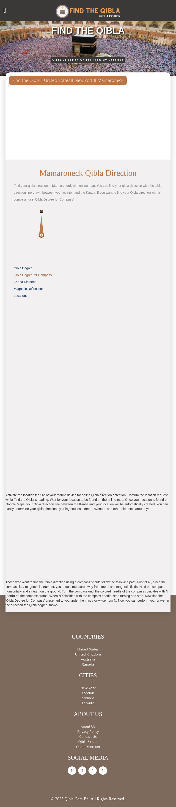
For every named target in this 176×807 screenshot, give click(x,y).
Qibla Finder (88, 741)
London (88, 693)
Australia (88, 659)
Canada (88, 664)
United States (57, 80)
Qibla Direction (88, 746)
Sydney (88, 698)
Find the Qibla (26, 80)
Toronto (88, 703)
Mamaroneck (110, 80)
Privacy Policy (88, 731)
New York (84, 80)
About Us (88, 726)
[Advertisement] (88, 124)
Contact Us (88, 736)
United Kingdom (88, 654)
